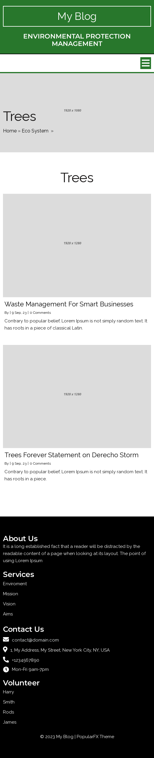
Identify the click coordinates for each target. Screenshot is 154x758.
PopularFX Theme (95, 736)
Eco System (35, 131)
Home (10, 131)
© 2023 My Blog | (58, 736)
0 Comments (40, 313)
